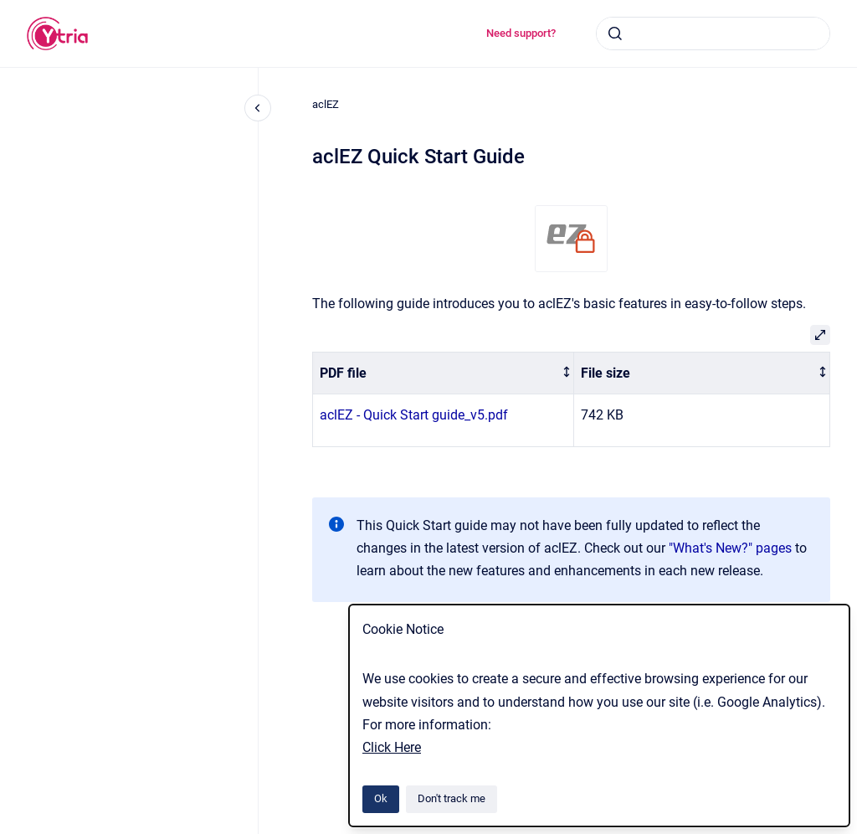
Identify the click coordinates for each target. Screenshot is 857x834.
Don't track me (451, 798)
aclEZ (325, 104)
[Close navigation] (257, 108)
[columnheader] (443, 373)
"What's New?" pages (730, 548)
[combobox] (713, 33)
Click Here (391, 747)
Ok (380, 798)
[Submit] (615, 33)
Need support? (521, 33)
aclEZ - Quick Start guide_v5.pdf (414, 415)
